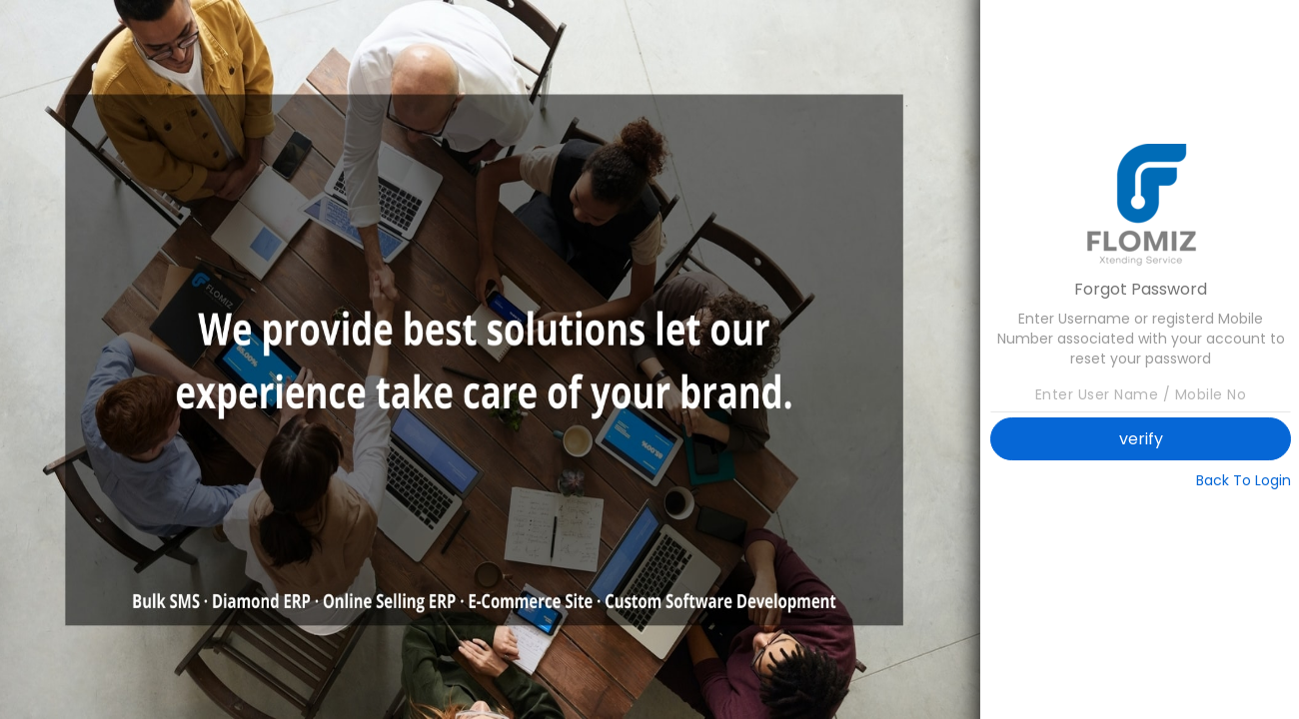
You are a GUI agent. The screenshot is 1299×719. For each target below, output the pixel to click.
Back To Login (1243, 480)
